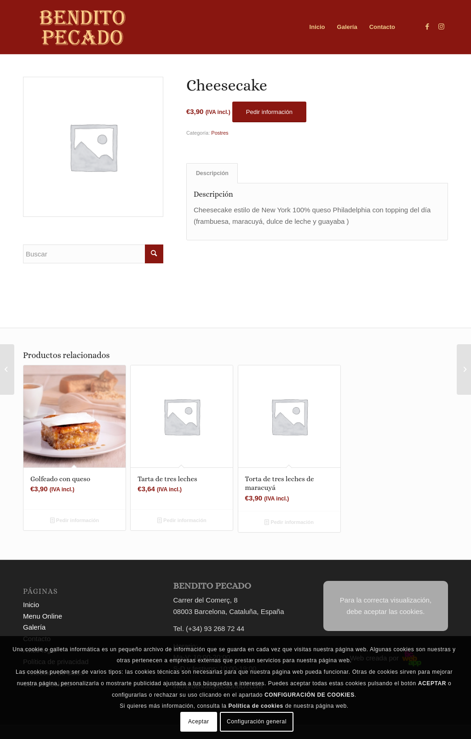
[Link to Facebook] (427, 27)
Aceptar (198, 721)
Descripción (212, 173)
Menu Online (42, 616)
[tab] (212, 173)
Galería (34, 627)
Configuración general (257, 721)
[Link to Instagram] (441, 27)
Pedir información (74, 520)
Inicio (31, 604)
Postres (219, 133)
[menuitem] (317, 27)
